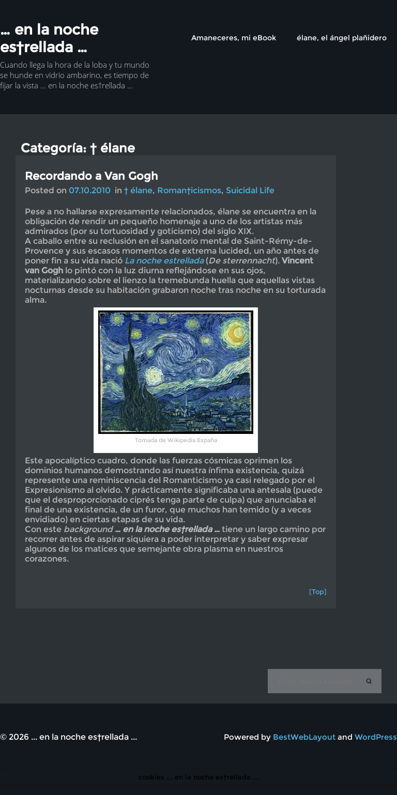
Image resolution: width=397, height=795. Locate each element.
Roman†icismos (189, 190)
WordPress (376, 737)
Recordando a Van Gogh (91, 175)
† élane (138, 190)
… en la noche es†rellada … (49, 38)
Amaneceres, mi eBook (233, 37)
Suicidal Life (250, 190)
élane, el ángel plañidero (342, 37)
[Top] (318, 591)
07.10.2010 (90, 190)
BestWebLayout (304, 737)
